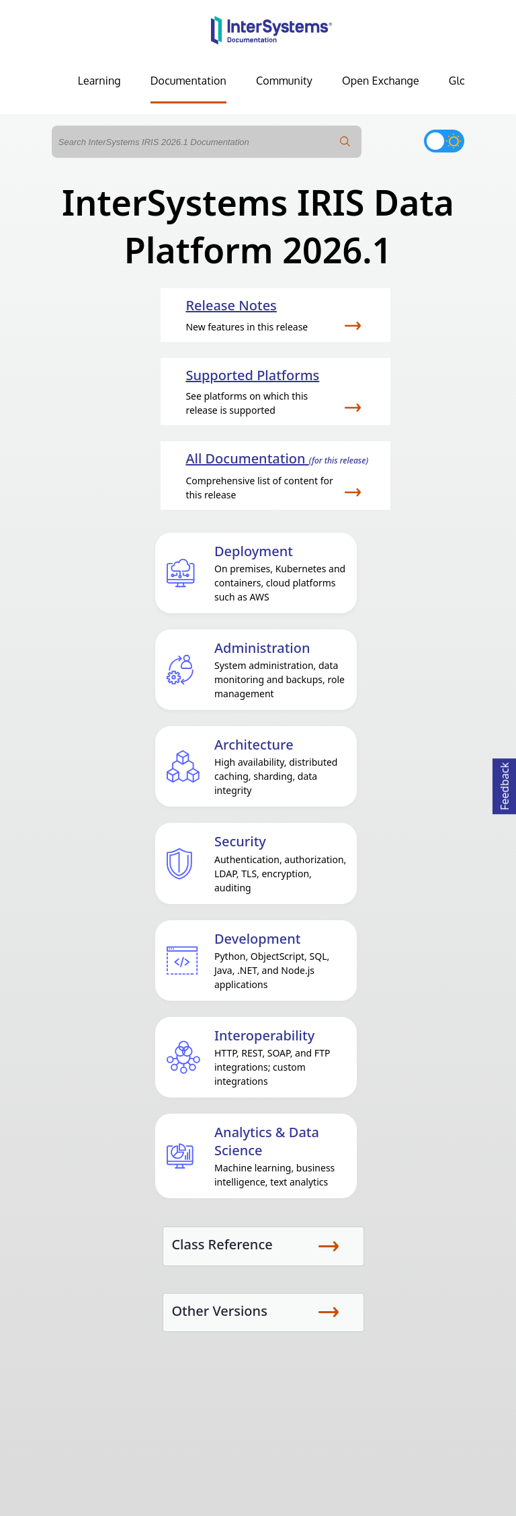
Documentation (188, 80)
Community (284, 80)
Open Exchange (380, 80)
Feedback (504, 784)
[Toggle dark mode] (444, 141)
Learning (99, 80)
